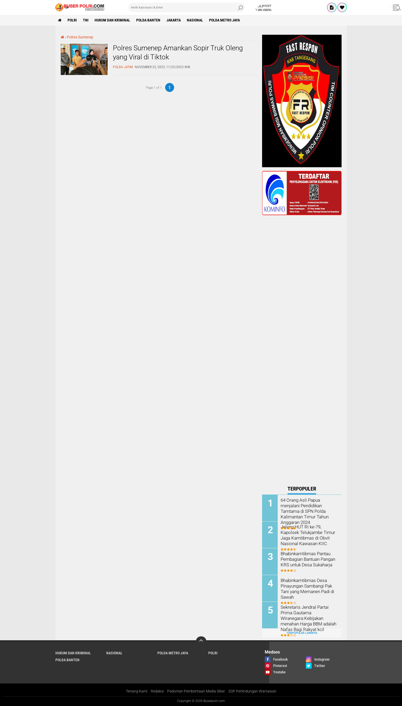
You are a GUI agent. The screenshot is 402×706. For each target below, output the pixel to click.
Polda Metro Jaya (224, 20)
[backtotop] (201, 641)
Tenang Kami (136, 691)
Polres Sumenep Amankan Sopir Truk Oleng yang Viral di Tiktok (178, 52)
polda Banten (148, 20)
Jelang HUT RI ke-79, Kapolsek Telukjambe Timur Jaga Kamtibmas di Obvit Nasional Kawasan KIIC (307, 535)
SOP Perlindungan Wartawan (252, 691)
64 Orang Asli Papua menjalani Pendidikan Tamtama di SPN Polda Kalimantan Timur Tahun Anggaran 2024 (304, 510)
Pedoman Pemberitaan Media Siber (196, 691)
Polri (72, 20)
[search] (186, 7)
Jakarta (173, 20)
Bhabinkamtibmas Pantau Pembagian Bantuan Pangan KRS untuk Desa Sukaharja (308, 559)
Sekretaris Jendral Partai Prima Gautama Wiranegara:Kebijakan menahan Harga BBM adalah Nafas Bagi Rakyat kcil (308, 618)
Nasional (195, 20)
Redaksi (157, 691)
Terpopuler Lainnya (301, 633)
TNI (86, 20)
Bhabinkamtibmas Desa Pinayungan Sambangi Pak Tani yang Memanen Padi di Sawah (307, 588)
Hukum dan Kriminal (112, 20)
